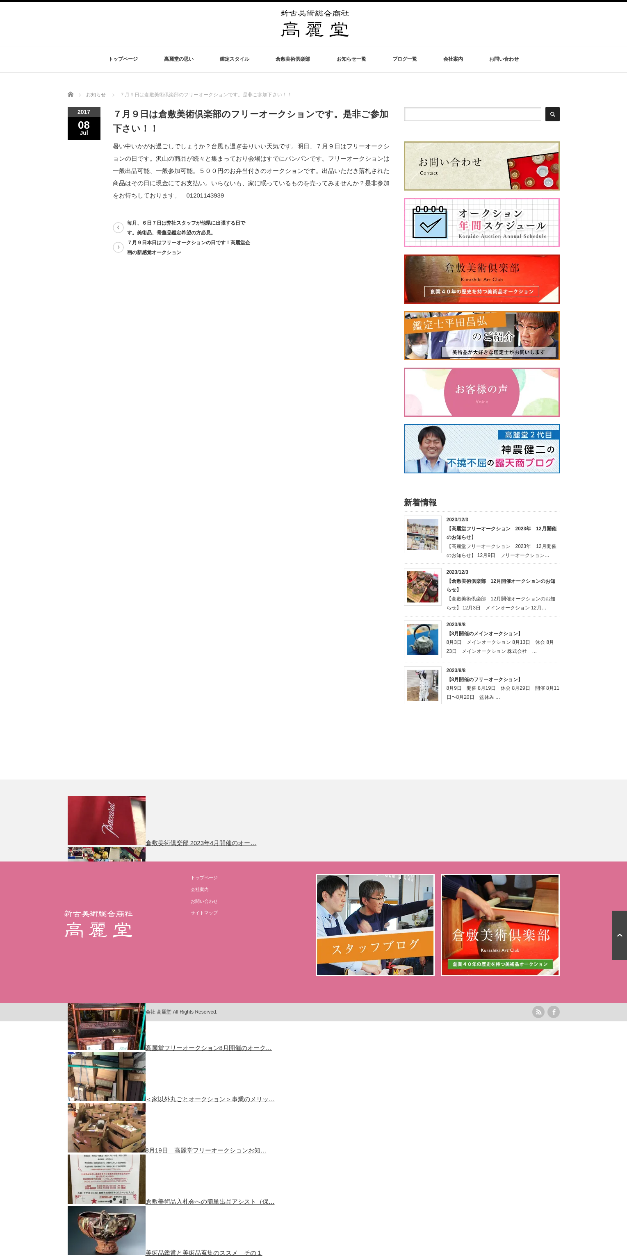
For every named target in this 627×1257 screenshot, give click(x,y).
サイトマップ (204, 912)
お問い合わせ (504, 59)
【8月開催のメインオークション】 (485, 633)
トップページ (123, 59)
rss (538, 1012)
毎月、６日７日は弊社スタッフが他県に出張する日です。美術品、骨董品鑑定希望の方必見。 (186, 228)
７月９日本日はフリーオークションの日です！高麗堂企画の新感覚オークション (188, 247)
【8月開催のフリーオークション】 (485, 679)
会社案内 (453, 59)
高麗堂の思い (179, 59)
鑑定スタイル (234, 59)
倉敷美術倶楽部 (293, 59)
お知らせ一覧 (351, 59)
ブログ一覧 (404, 59)
